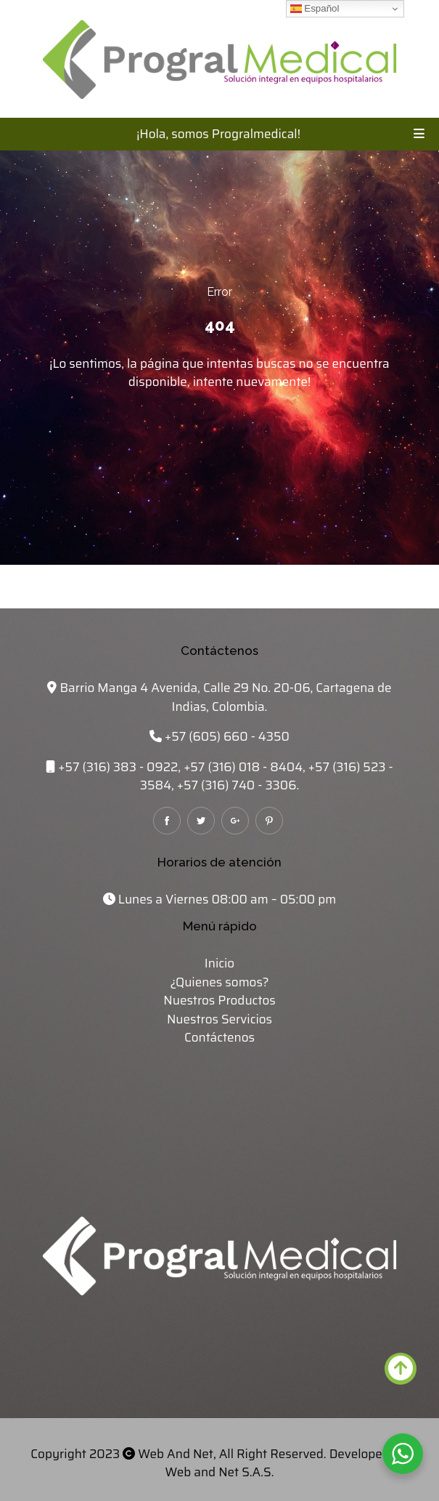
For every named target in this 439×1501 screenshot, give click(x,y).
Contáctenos (219, 1037)
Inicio (219, 963)
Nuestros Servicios (219, 1019)
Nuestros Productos (219, 1000)
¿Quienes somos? (220, 982)
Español (315, 9)
